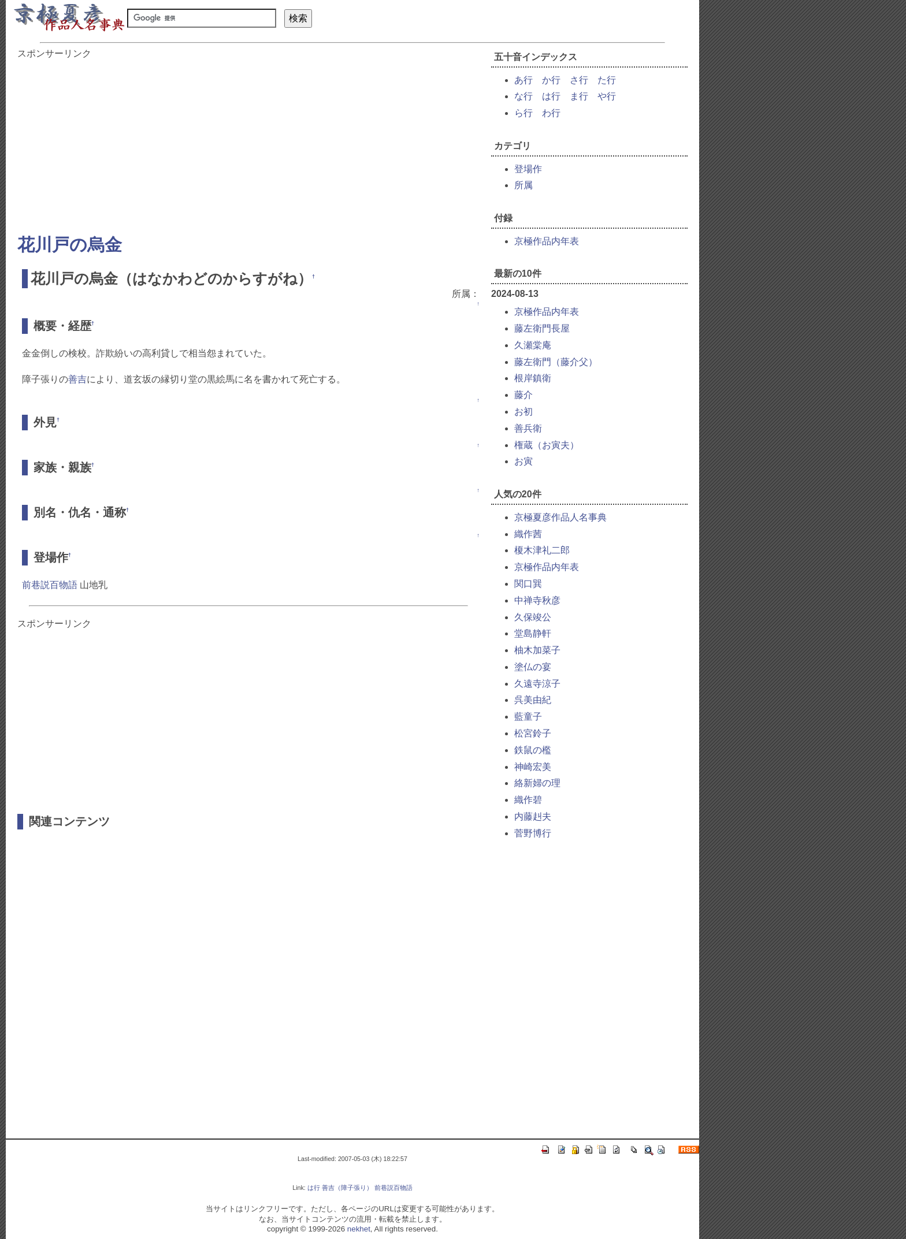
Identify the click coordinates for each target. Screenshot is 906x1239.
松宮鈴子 (532, 733)
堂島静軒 (532, 633)
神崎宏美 (532, 767)
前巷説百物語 (49, 585)
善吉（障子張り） (347, 1187)
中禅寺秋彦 (537, 600)
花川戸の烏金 (69, 244)
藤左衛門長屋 (542, 328)
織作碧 (528, 800)
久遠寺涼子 (537, 684)
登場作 (528, 169)
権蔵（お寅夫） (546, 445)
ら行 (523, 113)
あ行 (523, 80)
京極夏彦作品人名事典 (560, 517)
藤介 (523, 395)
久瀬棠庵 (532, 345)
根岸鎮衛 (532, 378)
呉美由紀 (532, 700)
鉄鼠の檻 (532, 750)
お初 (523, 411)
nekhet (358, 1229)
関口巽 (528, 584)
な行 (523, 96)
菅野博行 (532, 833)
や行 (606, 96)
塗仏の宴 (532, 667)
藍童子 (528, 716)
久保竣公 (532, 617)
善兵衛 (528, 428)
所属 (523, 185)
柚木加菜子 (537, 650)
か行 (551, 80)
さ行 (579, 80)
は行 (551, 96)
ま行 (579, 96)
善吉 (77, 379)
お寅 (523, 461)
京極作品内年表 (546, 241)
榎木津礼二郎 (542, 550)
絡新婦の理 (537, 783)
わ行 (551, 113)
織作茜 (528, 534)
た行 (606, 80)
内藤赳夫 (532, 816)
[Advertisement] (248, 141)
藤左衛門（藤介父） (555, 362)
